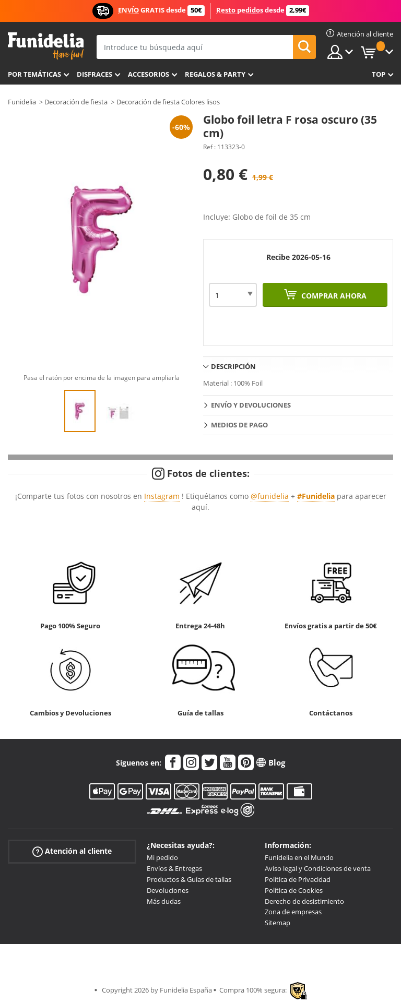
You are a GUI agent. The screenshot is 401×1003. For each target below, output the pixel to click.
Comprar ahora (333, 296)
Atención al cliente (72, 851)
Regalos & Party (215, 74)
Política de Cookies (294, 890)
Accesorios (148, 74)
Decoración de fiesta (76, 101)
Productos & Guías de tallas (189, 879)
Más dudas (164, 901)
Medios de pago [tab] (239, 424)
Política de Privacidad (298, 879)
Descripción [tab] (233, 366)
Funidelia (22, 101)
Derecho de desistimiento (304, 901)
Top (378, 74)
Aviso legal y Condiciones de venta (318, 868)
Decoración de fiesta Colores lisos (168, 101)
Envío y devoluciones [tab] (251, 405)
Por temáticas (34, 74)
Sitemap (277, 922)
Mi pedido (162, 857)
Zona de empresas (293, 911)
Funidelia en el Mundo (299, 857)
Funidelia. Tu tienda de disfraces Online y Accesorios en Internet (46, 46)
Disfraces (94, 74)
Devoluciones (167, 890)
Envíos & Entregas (174, 868)
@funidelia (270, 496)
